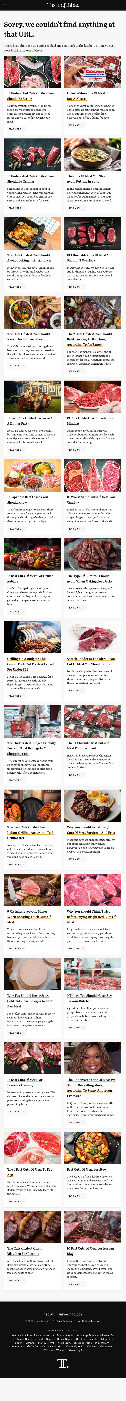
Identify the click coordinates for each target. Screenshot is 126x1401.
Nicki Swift (64, 1365)
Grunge (29, 1361)
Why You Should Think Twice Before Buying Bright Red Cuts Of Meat (91, 939)
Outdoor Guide (83, 1365)
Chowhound (27, 1358)
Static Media (41, 1343)
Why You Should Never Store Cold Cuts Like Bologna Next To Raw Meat (30, 1023)
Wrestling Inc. (77, 1373)
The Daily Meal (74, 1369)
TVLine (48, 1373)
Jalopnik (106, 1361)
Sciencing (17, 1369)
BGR (14, 1358)
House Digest (65, 1361)
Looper (18, 1365)
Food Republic (85, 1358)
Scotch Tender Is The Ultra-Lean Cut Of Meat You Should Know (91, 681)
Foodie (69, 1358)
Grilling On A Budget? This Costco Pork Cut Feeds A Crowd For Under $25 (30, 681)
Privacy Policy (70, 1337)
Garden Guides (106, 1358)
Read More (15, 129)
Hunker (80, 1361)
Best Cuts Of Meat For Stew (91, 1192)
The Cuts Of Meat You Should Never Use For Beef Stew (30, 349)
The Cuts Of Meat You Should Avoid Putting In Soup (88, 181)
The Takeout (107, 1369)
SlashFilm (33, 1369)
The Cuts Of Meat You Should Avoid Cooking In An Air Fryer (28, 265)
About (49, 1337)
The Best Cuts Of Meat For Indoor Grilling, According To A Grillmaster (30, 855)
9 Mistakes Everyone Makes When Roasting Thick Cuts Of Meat (31, 939)
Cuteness (43, 1358)
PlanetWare (102, 1365)
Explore (57, 1358)
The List (91, 1369)
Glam (18, 1361)
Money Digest (46, 1365)
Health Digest (45, 1361)
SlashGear (48, 1369)
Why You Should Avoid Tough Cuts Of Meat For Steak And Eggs (87, 855)
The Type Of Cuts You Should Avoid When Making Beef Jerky (91, 597)
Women (60, 1373)
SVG (59, 1369)
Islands (93, 1361)
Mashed (30, 1365)
